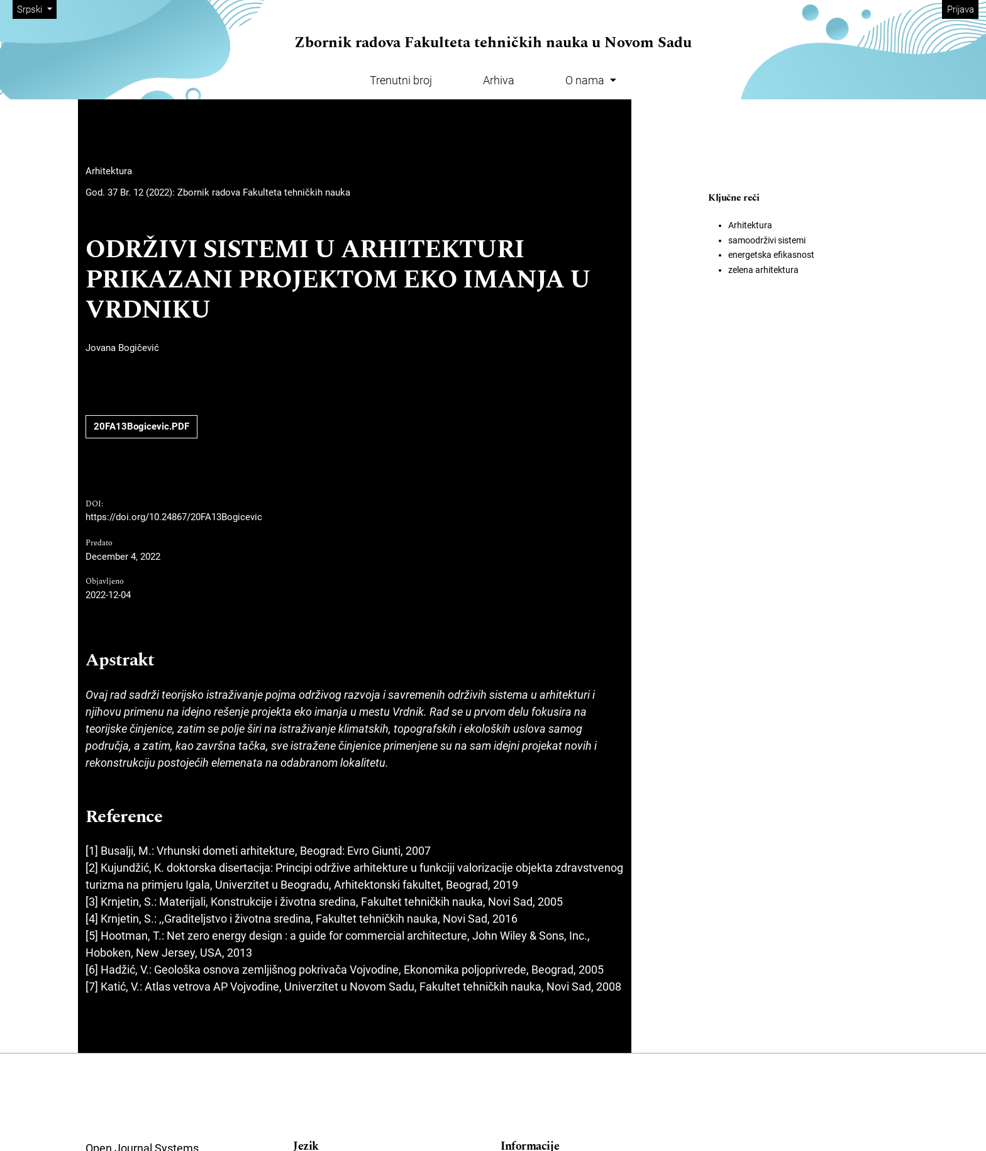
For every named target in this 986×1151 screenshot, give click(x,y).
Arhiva (498, 80)
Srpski (36, 8)
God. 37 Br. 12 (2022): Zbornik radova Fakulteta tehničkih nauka (218, 192)
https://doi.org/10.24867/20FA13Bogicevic (174, 517)
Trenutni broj (401, 80)
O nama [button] (586, 80)
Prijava (960, 9)
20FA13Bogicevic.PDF (141, 426)
